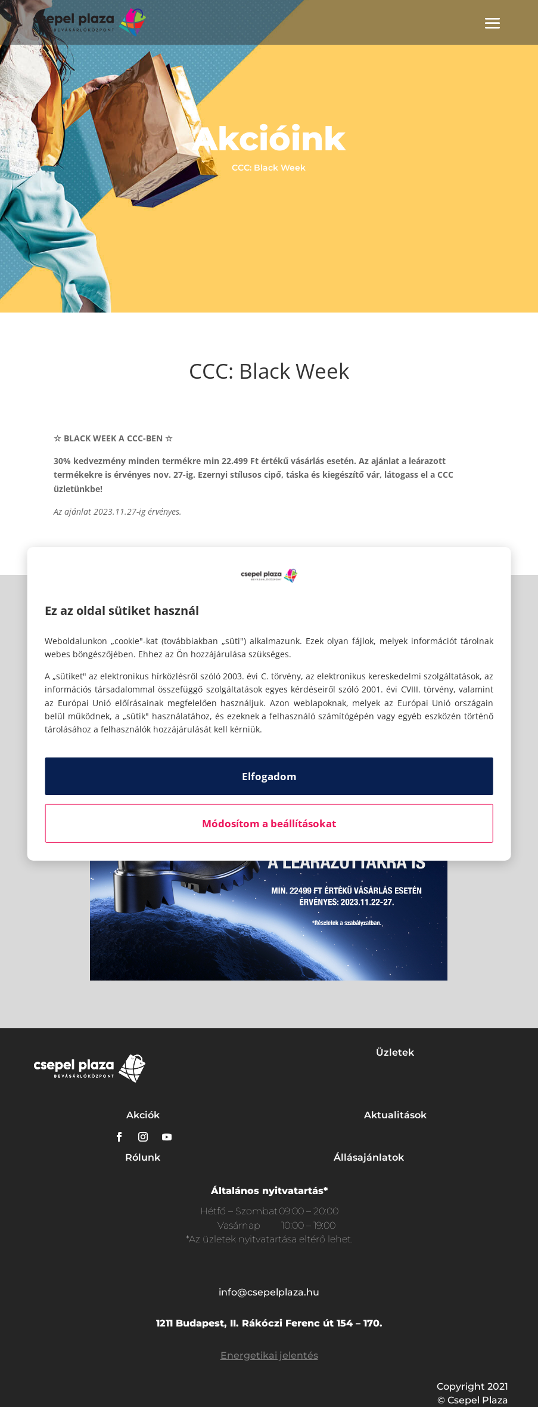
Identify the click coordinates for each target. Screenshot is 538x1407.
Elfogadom (269, 776)
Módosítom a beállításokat (269, 823)
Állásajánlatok (369, 1157)
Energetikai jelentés (269, 1355)
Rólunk (142, 1157)
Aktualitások (395, 1115)
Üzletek (395, 1052)
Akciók (143, 1115)
